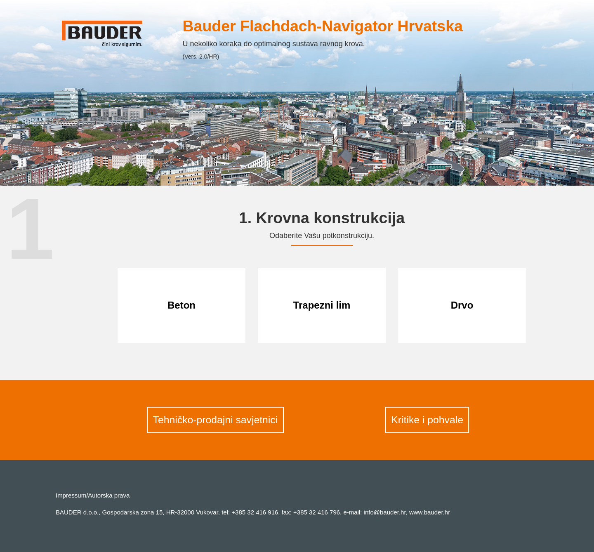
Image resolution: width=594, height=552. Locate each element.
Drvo (462, 305)
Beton (181, 305)
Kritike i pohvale (427, 419)
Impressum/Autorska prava (93, 495)
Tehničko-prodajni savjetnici (215, 419)
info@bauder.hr (385, 512)
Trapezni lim (322, 305)
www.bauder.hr (429, 512)
